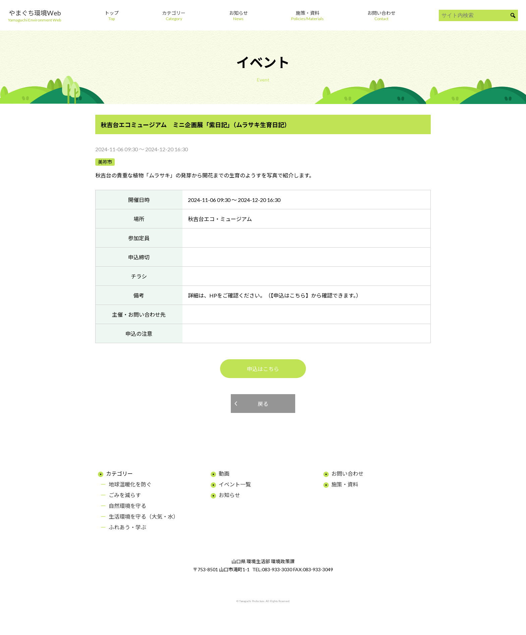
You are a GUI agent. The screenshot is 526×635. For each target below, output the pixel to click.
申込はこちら (263, 369)
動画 (224, 473)
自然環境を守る (127, 505)
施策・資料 (344, 484)
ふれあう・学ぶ (127, 527)
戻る (263, 404)
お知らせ (229, 495)
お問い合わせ (347, 473)
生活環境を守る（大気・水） (143, 516)
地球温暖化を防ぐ (130, 484)
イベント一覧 (235, 484)
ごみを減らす (125, 495)
